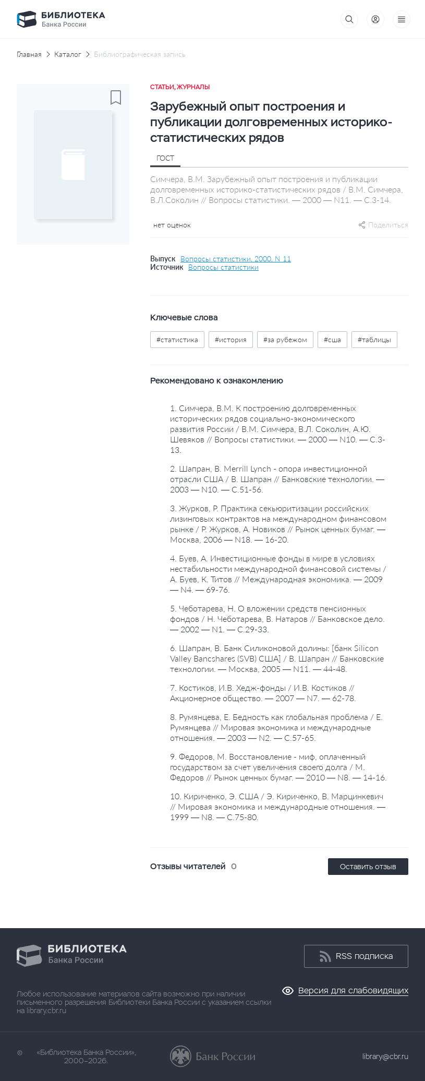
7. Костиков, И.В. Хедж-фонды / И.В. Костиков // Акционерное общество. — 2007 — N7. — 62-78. (263, 692)
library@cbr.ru (385, 1056)
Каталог (67, 54)
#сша (332, 339)
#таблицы (374, 339)
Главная (29, 54)
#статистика (177, 339)
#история (231, 339)
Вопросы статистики (223, 267)
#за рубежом (285, 339)
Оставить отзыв (368, 866)
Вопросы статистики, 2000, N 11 (235, 259)
